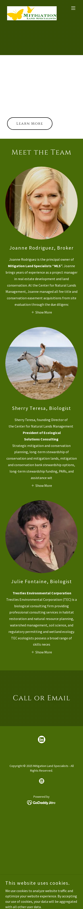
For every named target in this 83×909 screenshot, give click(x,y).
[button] (73, 8)
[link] (30, 8)
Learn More (29, 123)
